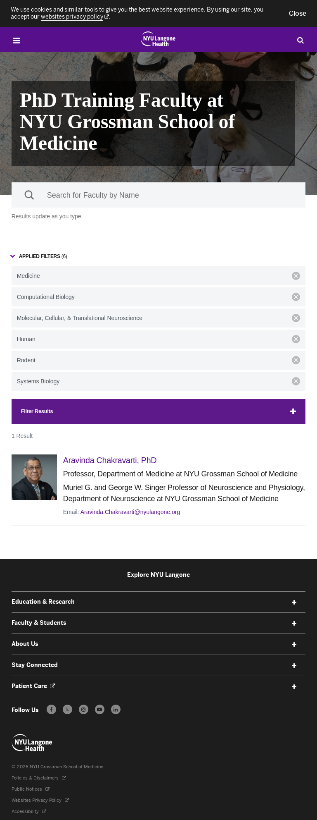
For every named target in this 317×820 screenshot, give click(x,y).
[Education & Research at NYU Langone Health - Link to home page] (158, 38)
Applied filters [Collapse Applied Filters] (43, 256)
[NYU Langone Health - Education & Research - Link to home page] (32, 742)
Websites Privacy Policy (40, 800)
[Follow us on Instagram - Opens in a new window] (83, 709)
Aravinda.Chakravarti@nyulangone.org (130, 511)
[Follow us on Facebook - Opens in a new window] (51, 709)
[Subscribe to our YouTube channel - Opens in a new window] (99, 709)
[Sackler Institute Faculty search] (159, 195)
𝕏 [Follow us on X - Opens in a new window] (67, 710)
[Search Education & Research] (300, 40)
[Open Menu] (17, 41)
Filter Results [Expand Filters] (37, 411)
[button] (297, 13)
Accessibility (29, 811)
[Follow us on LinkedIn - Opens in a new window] (116, 709)
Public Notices (31, 788)
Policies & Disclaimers (39, 777)
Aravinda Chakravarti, (113, 460)
